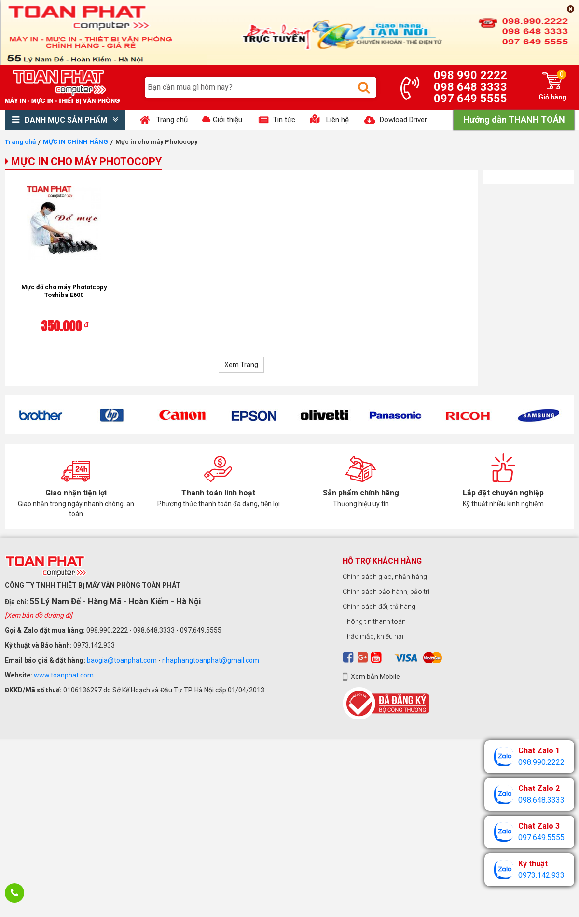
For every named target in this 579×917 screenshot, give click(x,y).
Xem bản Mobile (375, 676)
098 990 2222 (470, 75)
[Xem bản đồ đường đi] (38, 615)
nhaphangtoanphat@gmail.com (210, 660)
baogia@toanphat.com (122, 660)
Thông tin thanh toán (374, 621)
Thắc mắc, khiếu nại (373, 636)
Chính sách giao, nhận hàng (385, 576)
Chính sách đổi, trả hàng (379, 606)
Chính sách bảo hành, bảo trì (386, 591)
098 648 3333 (470, 87)
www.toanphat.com (64, 675)
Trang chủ (20, 141)
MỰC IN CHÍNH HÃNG (75, 141)
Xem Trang (241, 364)
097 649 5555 (470, 98)
